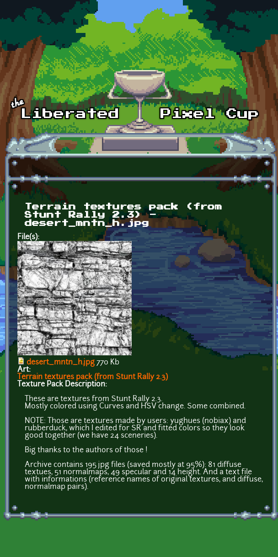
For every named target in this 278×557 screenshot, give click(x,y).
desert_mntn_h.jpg (61, 362)
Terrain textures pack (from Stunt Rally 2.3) (92, 377)
